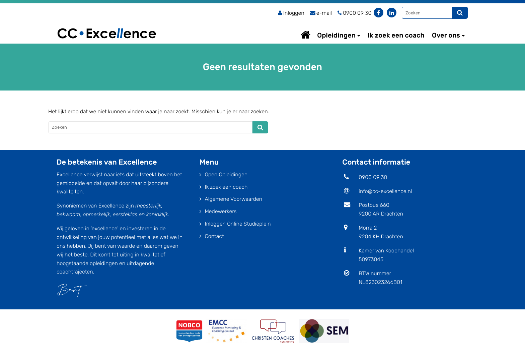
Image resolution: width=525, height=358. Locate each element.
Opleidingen (336, 35)
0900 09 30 (373, 177)
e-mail (321, 13)
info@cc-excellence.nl (385, 191)
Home (311, 34)
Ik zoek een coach (396, 35)
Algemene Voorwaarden (233, 199)
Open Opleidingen (226, 174)
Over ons (446, 35)
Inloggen (291, 13)
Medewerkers (220, 211)
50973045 (371, 259)
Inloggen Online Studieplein (238, 224)
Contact (214, 236)
